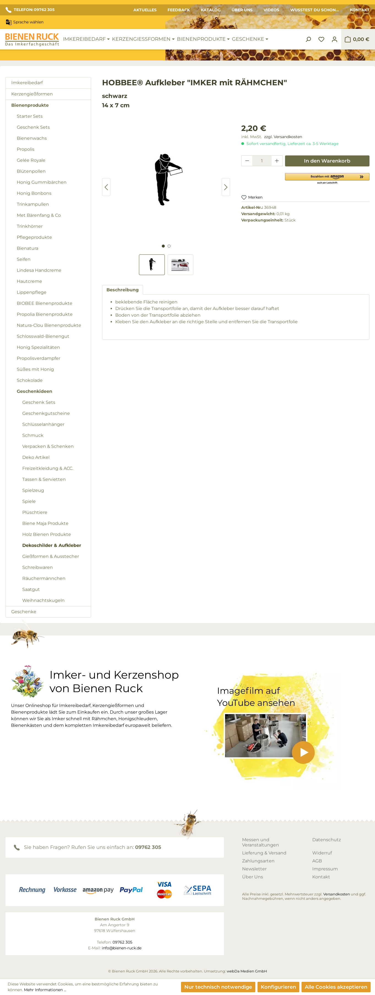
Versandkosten (336, 894)
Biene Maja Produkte (45, 523)
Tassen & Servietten (44, 479)
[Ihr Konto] (334, 39)
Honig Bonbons (34, 193)
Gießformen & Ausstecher (50, 556)
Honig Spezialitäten (38, 347)
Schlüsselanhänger (43, 424)
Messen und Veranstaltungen (260, 842)
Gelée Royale (31, 160)
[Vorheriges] (106, 187)
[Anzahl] (262, 160)
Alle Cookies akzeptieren (336, 987)
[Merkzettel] (321, 39)
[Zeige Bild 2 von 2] (169, 246)
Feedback (179, 9)
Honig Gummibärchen (42, 182)
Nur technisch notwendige (218, 987)
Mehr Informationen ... (45, 989)
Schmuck (32, 435)
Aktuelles (145, 9)
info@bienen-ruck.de (121, 947)
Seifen (24, 259)
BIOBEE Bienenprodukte (44, 303)
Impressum (325, 868)
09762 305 (148, 847)
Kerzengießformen (32, 94)
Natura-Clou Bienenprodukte (49, 325)
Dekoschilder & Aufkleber (51, 545)
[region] (166, 198)
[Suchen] (308, 39)
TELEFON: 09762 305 (30, 10)
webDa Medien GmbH (247, 971)
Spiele (29, 501)
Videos (271, 9)
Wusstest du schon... (314, 9)
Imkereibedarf (27, 82)
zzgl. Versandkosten (283, 136)
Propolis (25, 149)
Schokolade (30, 380)
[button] (327, 178)
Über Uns (242, 9)
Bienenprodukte (30, 105)
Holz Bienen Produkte (46, 534)
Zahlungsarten (258, 861)
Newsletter (254, 868)
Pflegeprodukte (34, 237)
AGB (317, 861)
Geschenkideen (34, 391)
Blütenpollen (31, 171)
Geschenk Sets (33, 127)
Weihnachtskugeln (43, 600)
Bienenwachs (32, 138)
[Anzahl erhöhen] (277, 160)
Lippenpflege (31, 292)
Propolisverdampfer (38, 358)
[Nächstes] (226, 187)
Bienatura (27, 248)
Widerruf (322, 853)
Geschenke (23, 611)
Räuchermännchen (43, 578)
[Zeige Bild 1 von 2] (163, 246)
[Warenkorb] (357, 39)
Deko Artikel (36, 457)
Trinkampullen (33, 204)
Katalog (211, 9)
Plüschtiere (34, 512)
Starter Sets (30, 116)
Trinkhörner (30, 226)
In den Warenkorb (327, 161)
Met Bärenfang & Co (39, 215)
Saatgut (31, 589)
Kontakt (359, 9)
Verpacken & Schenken (48, 446)
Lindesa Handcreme (39, 270)
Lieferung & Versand (264, 853)
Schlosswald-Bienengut (43, 336)
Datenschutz (326, 839)
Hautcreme (29, 281)
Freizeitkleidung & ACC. (47, 468)
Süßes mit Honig (35, 369)
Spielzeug (33, 490)
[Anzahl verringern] (247, 160)
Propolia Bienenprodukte (45, 314)
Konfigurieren (278, 987)
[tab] (122, 290)
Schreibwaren (37, 567)
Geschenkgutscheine (46, 413)
